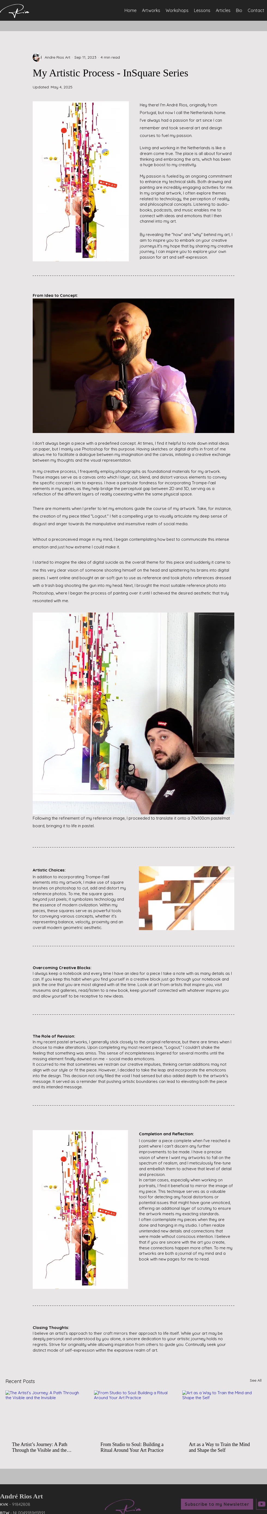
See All (256, 1380)
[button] (217, 1504)
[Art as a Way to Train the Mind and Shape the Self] (222, 1412)
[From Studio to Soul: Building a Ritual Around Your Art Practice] (133, 1412)
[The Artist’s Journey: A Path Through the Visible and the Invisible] (45, 1412)
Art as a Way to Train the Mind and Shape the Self (219, 1447)
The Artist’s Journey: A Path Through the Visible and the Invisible (39, 1447)
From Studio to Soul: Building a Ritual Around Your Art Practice (132, 1447)
